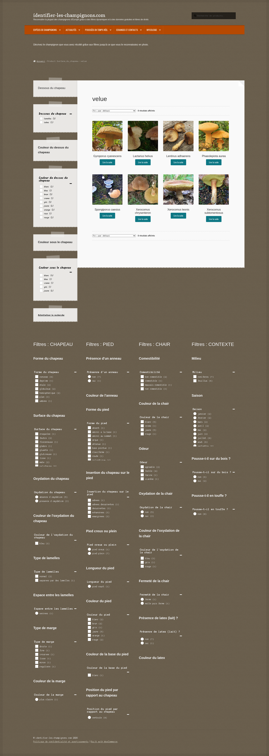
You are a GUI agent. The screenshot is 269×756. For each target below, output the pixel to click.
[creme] (41, 197)
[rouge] (41, 217)
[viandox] (142, 478)
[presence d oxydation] (36, 500)
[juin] (194, 433)
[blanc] (41, 186)
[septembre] (194, 445)
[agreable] (142, 466)
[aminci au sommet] (89, 435)
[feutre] (36, 437)
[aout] (194, 441)
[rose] (41, 213)
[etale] (36, 384)
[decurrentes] (89, 508)
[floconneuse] (36, 441)
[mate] (36, 461)
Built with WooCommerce (104, 742)
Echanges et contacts (127, 30)
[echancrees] (89, 512)
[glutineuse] (36, 453)
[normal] (36, 576)
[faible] (142, 470)
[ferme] (142, 599)
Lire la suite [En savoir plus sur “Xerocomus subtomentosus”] (214, 219)
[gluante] (36, 449)
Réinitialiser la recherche (51, 315)
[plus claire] (36, 699)
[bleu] (41, 190)
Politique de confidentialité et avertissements (61, 742)
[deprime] (36, 380)
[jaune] (41, 205)
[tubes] (41, 122)
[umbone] (36, 400)
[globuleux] (36, 388)
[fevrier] (194, 417)
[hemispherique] (36, 392)
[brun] (41, 194)
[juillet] (194, 437)
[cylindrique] (89, 459)
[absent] (89, 427)
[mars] (194, 421)
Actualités (71, 30)
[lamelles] (41, 118)
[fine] (36, 650)
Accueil (41, 61)
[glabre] (36, 445)
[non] (89, 376)
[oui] (89, 380)
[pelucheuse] (36, 465)
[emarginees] (89, 516)
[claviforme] (89, 451)
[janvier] (194, 413)
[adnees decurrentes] (89, 504)
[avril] (194, 425)
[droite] (36, 646)
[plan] (36, 396)
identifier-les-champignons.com (69, 15)
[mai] (194, 429)
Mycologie (152, 30)
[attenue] (89, 443)
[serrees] (36, 613)
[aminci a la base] (89, 431)
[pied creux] (89, 549)
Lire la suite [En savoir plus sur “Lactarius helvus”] (143, 162)
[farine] (142, 474)
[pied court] (89, 586)
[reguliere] (36, 666)
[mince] (36, 662)
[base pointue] (89, 447)
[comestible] (142, 380)
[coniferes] (194, 376)
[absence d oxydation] (36, 496)
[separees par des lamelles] (36, 580)
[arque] (89, 439)
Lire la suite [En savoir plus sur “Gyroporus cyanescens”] (107, 162)
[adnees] (89, 500)
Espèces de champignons (45, 30)
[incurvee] (36, 654)
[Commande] (114, 110)
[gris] (41, 201)
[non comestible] (142, 388)
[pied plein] (89, 553)
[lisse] (36, 457)
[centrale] (89, 717)
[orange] (41, 209)
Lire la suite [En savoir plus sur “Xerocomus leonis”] (178, 215)
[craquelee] (36, 433)
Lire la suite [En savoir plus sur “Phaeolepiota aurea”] (214, 162)
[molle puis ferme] (142, 603)
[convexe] (36, 376)
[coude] (89, 455)
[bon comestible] (142, 376)
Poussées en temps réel (96, 30)
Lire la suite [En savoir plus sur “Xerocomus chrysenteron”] (143, 219)
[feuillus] (194, 380)
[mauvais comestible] (142, 384)
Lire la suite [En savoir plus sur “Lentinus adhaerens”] (178, 162)
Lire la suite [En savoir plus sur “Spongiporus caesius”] (107, 215)
